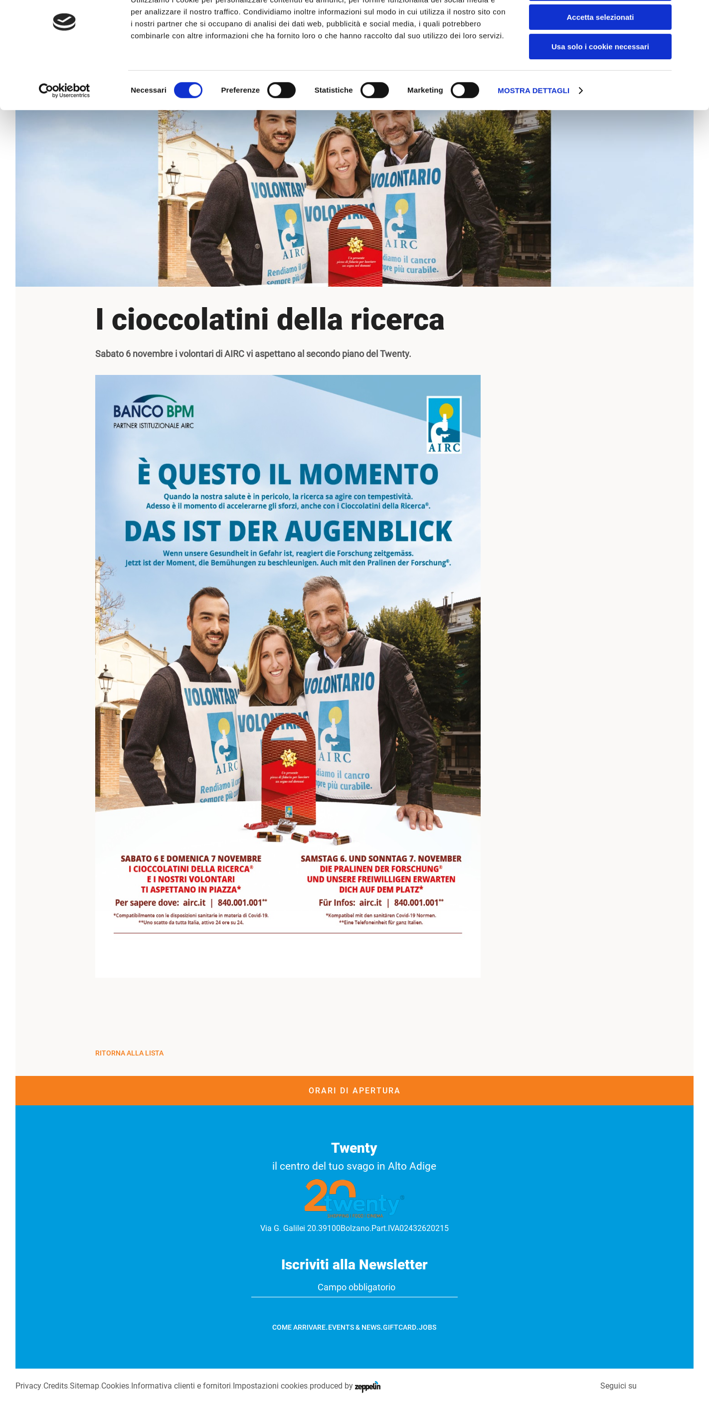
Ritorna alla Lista (129, 1053)
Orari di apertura (355, 1090)
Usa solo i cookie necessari (600, 83)
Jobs (427, 1327)
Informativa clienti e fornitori (180, 1386)
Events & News (354, 1327)
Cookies (115, 1386)
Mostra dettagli (533, 127)
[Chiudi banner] (693, 15)
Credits (55, 1386)
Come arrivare (299, 1327)
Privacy (28, 1386)
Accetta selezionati (600, 54)
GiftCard (399, 1327)
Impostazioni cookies (269, 1386)
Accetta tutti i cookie (600, 24)
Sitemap (84, 1386)
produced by (344, 1386)
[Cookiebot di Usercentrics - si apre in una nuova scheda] (64, 127)
